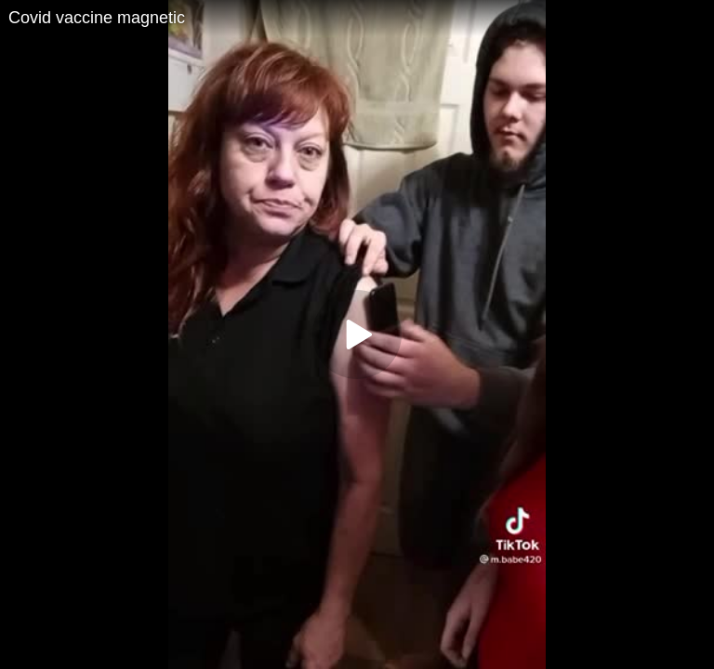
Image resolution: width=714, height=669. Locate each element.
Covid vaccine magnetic (96, 17)
